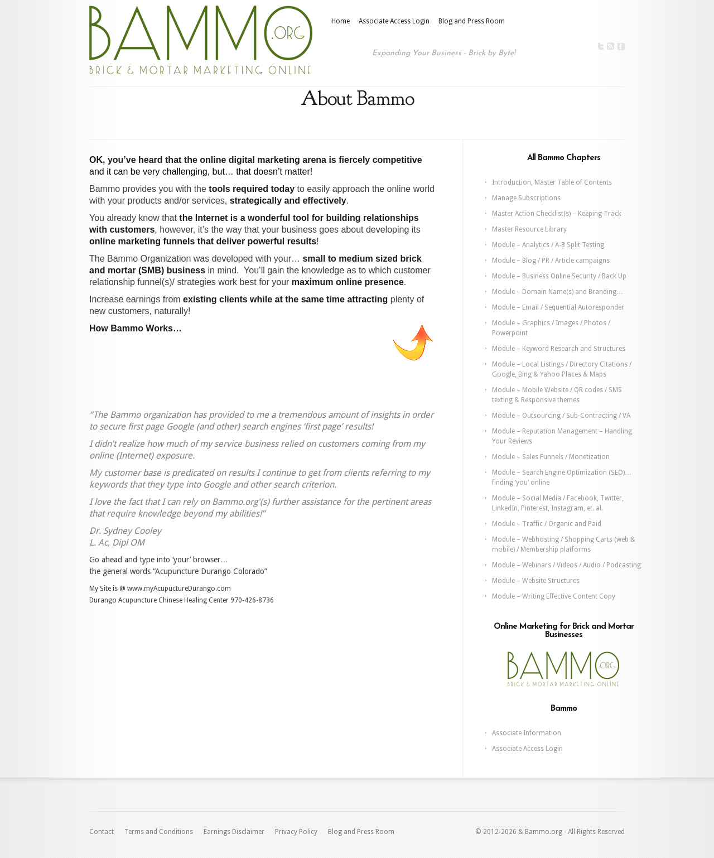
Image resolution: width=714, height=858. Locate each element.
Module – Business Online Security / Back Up (559, 276)
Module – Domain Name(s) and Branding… (557, 292)
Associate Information (526, 733)
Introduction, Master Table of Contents (552, 182)
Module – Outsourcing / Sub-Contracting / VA (561, 416)
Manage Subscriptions (526, 198)
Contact (101, 832)
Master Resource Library (529, 229)
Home (340, 21)
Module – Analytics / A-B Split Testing (548, 245)
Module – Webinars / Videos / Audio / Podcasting (566, 565)
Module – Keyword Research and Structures (558, 349)
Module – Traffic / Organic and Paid (546, 524)
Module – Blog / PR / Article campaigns (551, 260)
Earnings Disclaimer (234, 832)
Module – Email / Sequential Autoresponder (558, 307)
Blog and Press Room (471, 21)
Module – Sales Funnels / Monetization (551, 457)
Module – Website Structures (536, 581)
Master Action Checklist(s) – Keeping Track (556, 214)
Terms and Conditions (158, 832)
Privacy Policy (296, 832)
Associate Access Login (394, 21)
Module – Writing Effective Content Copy (553, 596)
